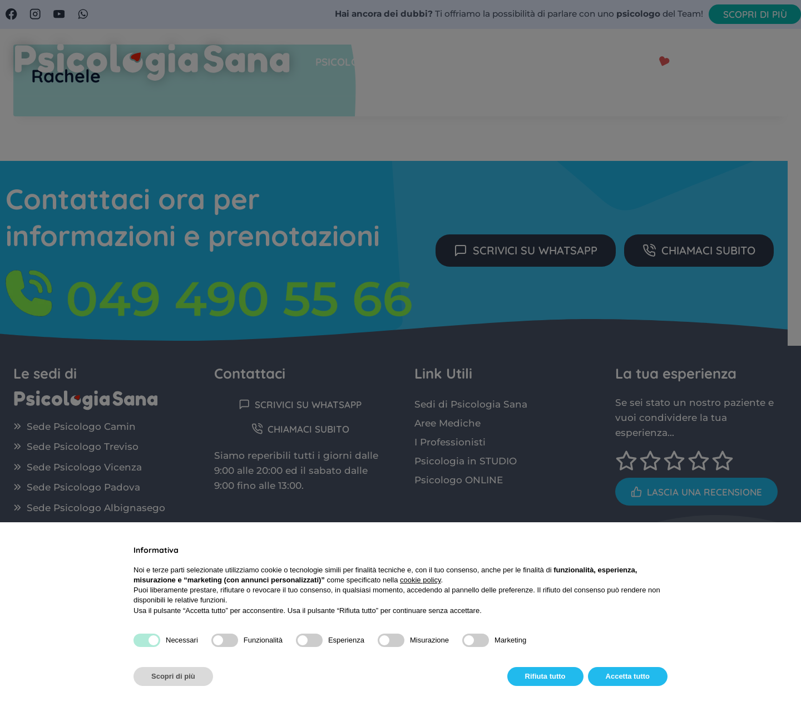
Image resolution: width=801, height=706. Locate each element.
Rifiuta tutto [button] (545, 676)
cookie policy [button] (420, 580)
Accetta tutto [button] (628, 676)
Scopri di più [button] (173, 676)
